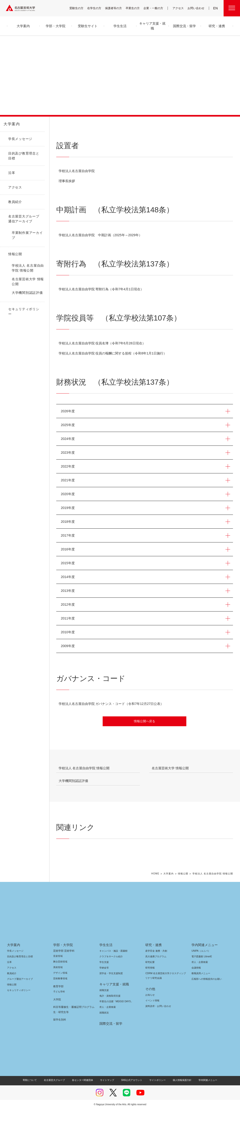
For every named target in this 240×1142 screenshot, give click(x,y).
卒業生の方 (136, 8)
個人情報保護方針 (179, 1113)
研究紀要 (150, 995)
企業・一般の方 (155, 8)
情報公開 (183, 906)
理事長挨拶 (67, 181)
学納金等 (104, 1000)
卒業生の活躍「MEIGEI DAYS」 (114, 1034)
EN (216, 8)
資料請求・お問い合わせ (157, 1039)
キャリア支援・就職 (112, 1017)
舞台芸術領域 (60, 994)
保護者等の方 (116, 8)
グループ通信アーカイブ (19, 1011)
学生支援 (104, 995)
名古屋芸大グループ (57, 1113)
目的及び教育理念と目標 (20, 989)
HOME (155, 906)
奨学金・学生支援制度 (110, 1006)
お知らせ (149, 1027)
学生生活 (105, 977)
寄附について (33, 1113)
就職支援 (104, 1023)
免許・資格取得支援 (109, 1028)
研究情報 (150, 1000)
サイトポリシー (155, 1113)
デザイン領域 (60, 1005)
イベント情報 (151, 1033)
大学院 (57, 1032)
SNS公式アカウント (131, 1113)
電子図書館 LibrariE (201, 989)
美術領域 (58, 1000)
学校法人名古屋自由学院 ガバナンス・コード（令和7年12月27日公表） (113, 703)
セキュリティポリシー (17, 1023)
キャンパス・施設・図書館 (111, 983)
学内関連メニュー (204, 977)
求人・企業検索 (107, 1040)
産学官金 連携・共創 (155, 983)
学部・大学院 (62, 977)
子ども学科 (58, 1024)
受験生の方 (79, 8)
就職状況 (104, 1045)
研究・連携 (152, 977)
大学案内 (12, 124)
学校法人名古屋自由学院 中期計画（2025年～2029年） (104, 235)
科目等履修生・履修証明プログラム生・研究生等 (72, 1042)
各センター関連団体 (85, 1113)
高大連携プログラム (155, 989)
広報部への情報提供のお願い (206, 1011)
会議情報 (196, 1000)
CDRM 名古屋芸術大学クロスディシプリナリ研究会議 (165, 1008)
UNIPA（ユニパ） (199, 983)
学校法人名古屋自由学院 (77, 171)
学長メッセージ (15, 983)
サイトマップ (108, 1113)
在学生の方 (97, 8)
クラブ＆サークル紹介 (110, 989)
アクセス (179, 8)
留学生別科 (59, 1052)
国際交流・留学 (110, 1056)
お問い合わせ (196, 8)
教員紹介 (11, 1006)
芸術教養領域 (60, 1011)
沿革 (9, 995)
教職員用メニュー (200, 1006)
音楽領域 (58, 989)
